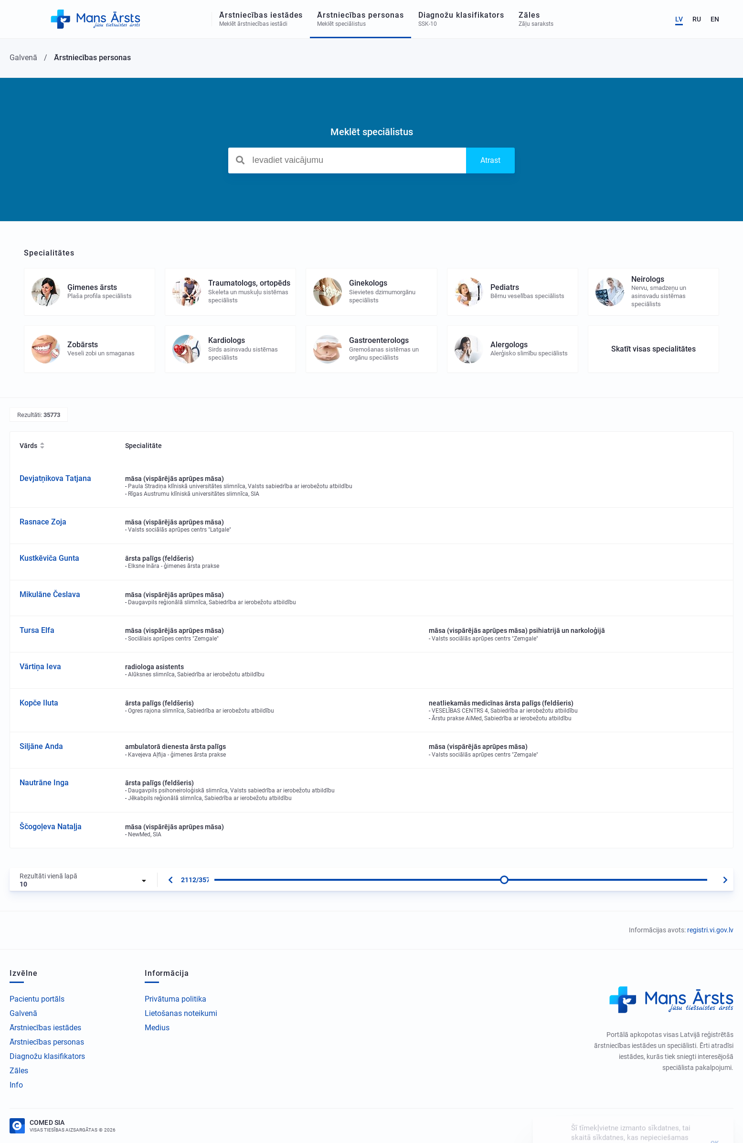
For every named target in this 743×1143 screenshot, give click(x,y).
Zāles (19, 1070)
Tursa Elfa (37, 630)
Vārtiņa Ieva (40, 666)
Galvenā (23, 1013)
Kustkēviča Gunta (49, 558)
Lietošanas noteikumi (181, 1013)
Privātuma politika (175, 999)
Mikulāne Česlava (50, 594)
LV (679, 19)
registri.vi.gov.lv (710, 930)
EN (715, 19)
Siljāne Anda (41, 746)
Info (16, 1085)
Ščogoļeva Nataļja (51, 826)
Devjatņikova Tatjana (55, 478)
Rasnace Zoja (43, 521)
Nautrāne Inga (44, 782)
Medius (157, 1027)
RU (696, 19)
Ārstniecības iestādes (45, 1027)
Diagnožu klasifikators (47, 1056)
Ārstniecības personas (47, 1042)
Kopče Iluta (39, 702)
